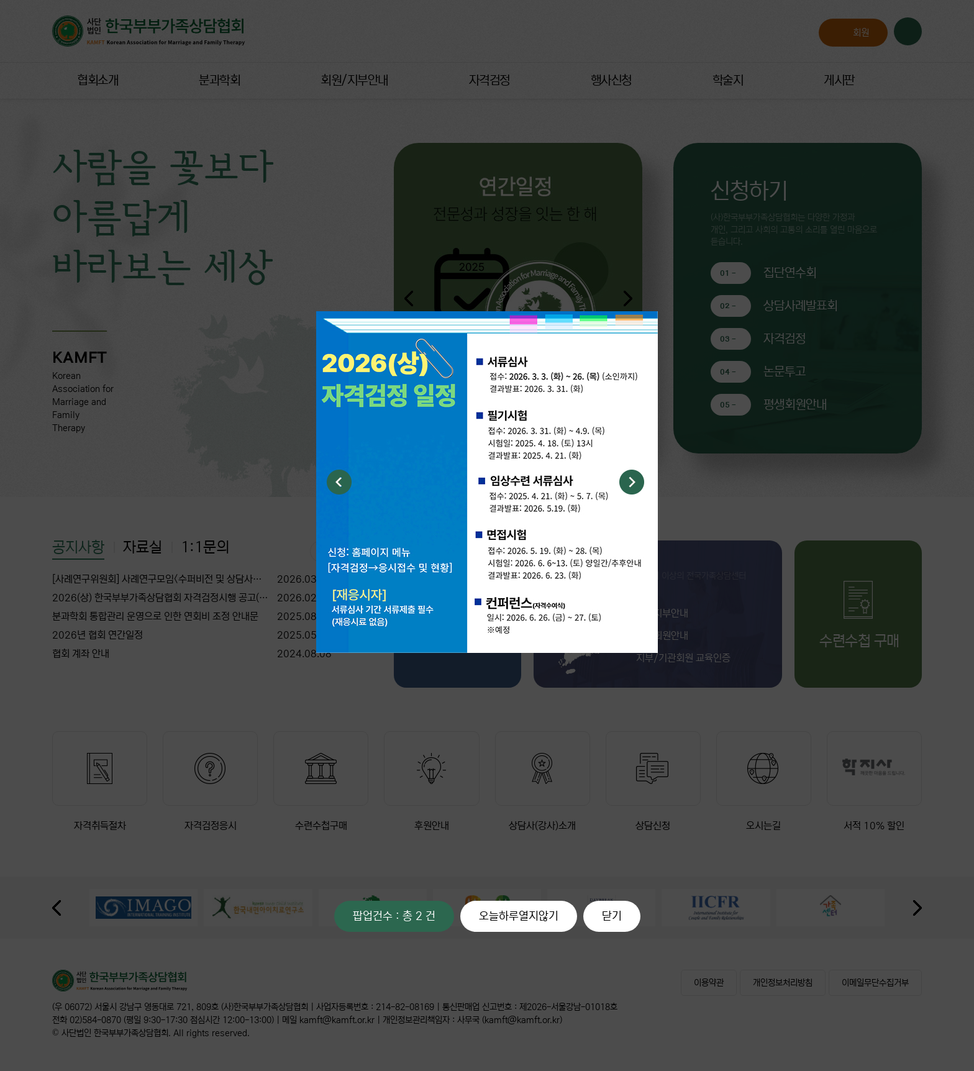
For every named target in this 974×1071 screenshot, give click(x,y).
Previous (339, 482)
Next (631, 482)
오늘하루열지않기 (518, 916)
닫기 (612, 916)
